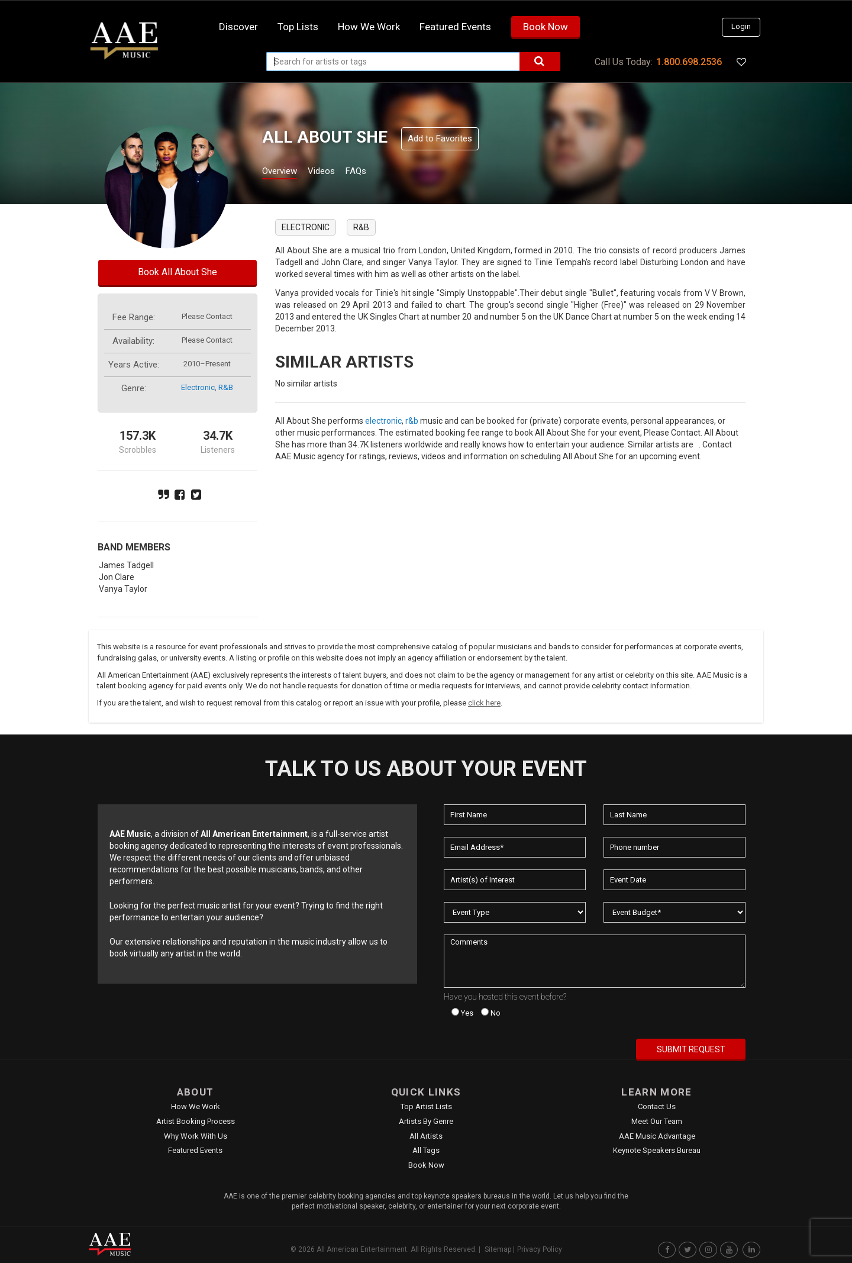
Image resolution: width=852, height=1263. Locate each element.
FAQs (378, 172)
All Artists (426, 1136)
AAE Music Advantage (657, 1136)
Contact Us (657, 1106)
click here (484, 702)
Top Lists (297, 27)
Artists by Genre (426, 1121)
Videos (336, 172)
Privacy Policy (539, 1249)
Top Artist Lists (426, 1106)
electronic (198, 387)
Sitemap (498, 1249)
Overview (284, 172)
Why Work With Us (195, 1136)
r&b (225, 387)
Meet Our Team (656, 1121)
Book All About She (177, 272)
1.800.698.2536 (689, 61)
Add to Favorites (440, 138)
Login (741, 26)
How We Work (195, 1106)
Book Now (545, 27)
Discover (238, 27)
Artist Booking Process (195, 1121)
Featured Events (455, 27)
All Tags (426, 1150)
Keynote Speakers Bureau (657, 1150)
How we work (369, 27)
